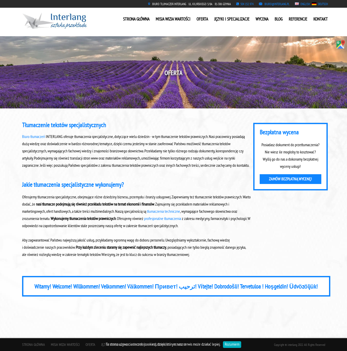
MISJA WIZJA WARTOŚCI (173, 19)
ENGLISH (305, 4)
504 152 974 (247, 4)
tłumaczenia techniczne (163, 211)
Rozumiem (232, 344)
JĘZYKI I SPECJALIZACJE (231, 19)
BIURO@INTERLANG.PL (277, 4)
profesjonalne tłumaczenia (162, 218)
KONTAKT (320, 19)
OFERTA (202, 19)
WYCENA (262, 19)
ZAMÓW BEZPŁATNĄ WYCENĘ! (290, 179)
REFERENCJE (298, 19)
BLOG (279, 19)
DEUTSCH (323, 4)
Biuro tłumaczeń (33, 137)
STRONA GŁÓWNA (136, 19)
